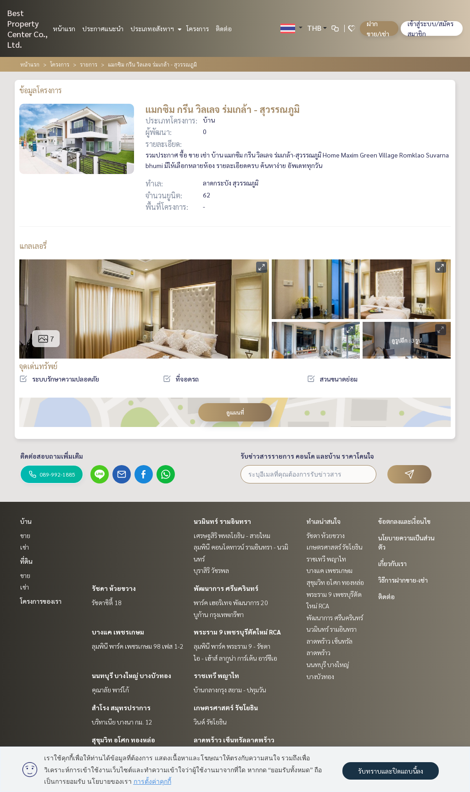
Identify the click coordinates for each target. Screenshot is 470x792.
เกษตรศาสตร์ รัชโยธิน (226, 707)
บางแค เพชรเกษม (118, 632)
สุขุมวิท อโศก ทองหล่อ (123, 740)
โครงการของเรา (41, 601)
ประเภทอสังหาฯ (154, 28)
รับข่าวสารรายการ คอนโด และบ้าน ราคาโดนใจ (307, 456)
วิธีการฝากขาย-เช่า (403, 580)
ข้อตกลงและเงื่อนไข (404, 521)
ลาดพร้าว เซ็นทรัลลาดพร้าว (234, 740)
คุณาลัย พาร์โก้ (110, 689)
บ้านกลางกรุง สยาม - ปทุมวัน (230, 689)
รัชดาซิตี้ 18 (107, 602)
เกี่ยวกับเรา (392, 563)
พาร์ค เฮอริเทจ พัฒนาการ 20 (231, 602)
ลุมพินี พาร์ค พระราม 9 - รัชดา (232, 646)
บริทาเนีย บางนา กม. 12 (122, 722)
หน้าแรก (64, 28)
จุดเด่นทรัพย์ (38, 366)
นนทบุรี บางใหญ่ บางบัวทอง (131, 675)
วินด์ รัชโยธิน (210, 722)
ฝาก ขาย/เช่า (378, 28)
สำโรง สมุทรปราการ (121, 707)
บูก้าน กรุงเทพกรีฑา (219, 614)
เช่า (24, 547)
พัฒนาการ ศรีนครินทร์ (226, 588)
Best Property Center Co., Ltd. (27, 28)
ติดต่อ (224, 28)
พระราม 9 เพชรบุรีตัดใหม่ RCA (237, 632)
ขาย (25, 535)
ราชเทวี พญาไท (216, 675)
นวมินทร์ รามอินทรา (222, 521)
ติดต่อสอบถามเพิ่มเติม (51, 456)
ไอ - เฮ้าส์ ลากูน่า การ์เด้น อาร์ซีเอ (235, 658)
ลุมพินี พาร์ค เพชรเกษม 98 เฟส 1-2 (138, 646)
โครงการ (197, 28)
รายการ (88, 64)
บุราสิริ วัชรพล (211, 570)
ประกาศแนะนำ (102, 28)
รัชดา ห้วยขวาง (114, 588)
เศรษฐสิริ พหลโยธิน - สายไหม (232, 535)
